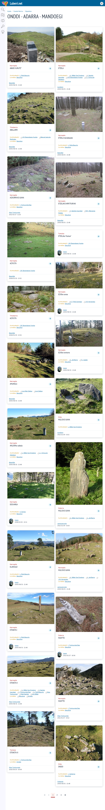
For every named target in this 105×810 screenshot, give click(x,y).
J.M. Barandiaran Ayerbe (29, 137)
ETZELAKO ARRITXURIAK (67, 203)
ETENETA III (14, 752)
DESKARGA (14, 504)
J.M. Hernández (90, 302)
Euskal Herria (18, 11)
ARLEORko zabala (16, 445)
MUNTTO (61, 638)
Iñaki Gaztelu (25, 694)
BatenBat (12, 83)
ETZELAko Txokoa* (64, 236)
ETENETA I (13, 630)
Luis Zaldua (38, 391)
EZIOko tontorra (64, 352)
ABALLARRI (14, 130)
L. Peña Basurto (25, 75)
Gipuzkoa (28, 11)
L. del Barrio (74, 360)
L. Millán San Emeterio (29, 453)
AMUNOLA (13, 383)
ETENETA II (14, 682)
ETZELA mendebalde (65, 138)
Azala (9, 11)
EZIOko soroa (63, 294)
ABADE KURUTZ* (16, 68)
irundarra (60, 87)
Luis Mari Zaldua (27, 391)
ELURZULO (13, 566)
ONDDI (60, 766)
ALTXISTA (13, 263)
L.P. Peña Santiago (76, 302)
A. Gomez (23, 512)
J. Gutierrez (71, 774)
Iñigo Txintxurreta (14, 212)
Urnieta (30, 696)
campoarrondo (62, 523)
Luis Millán (35, 694)
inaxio (16, 520)
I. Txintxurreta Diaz (25, 205)
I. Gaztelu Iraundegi (76, 211)
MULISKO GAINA (64, 419)
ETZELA (61, 68)
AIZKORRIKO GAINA (17, 197)
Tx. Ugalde (84, 360)
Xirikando (60, 781)
